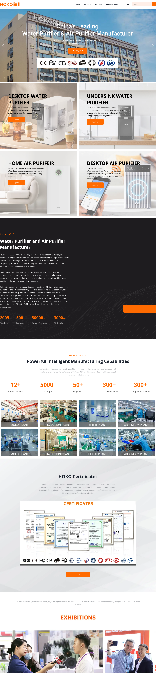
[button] (3, 45)
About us (98, 4)
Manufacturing (112, 4)
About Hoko (78, 575)
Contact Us (126, 4)
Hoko (10, 4)
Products (87, 4)
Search (154, 4)
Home (77, 4)
